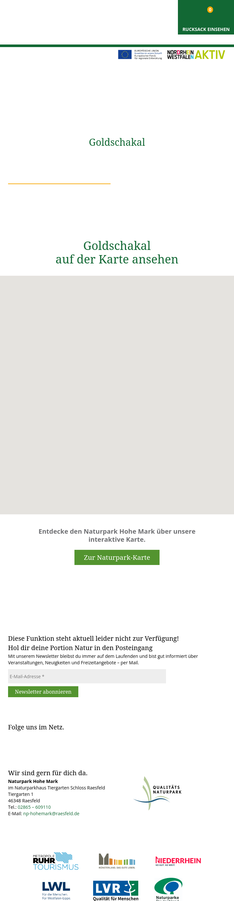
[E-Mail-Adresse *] (87, 676)
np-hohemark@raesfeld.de (51, 813)
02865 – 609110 (34, 807)
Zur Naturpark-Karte (117, 557)
